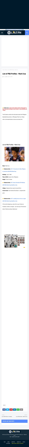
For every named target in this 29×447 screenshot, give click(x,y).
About (9, 441)
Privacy (24, 441)
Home (3, 69)
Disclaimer (8, 443)
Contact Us (19, 441)
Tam (4, 76)
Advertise (13, 441)
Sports (6, 69)
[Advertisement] (14, 14)
